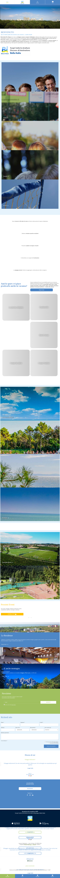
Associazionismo (8, 147)
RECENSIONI (30, 788)
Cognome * (22, 722)
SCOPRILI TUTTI (12, 614)
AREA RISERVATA (30, 848)
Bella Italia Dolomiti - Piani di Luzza (13, 596)
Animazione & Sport (8, 417)
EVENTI (52, 876)
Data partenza (32, 727)
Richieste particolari (5, 732)
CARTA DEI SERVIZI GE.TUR (30, 853)
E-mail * (41, 722)
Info (52, 2)
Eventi (5, 205)
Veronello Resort (7, 562)
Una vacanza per (48, 727)
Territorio (5, 518)
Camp (5, 117)
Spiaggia (5, 484)
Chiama (37, 2)
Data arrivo (17, 727)
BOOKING (7, 876)
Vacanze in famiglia (9, 88)
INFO (22, 876)
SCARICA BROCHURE (30, 832)
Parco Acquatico (7, 450)
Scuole (6, 176)
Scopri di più (41, 290)
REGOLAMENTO (29, 837)
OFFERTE (37, 876)
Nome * (2, 722)
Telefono (2, 727)
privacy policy (14, 704)
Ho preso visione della (10, 704)
